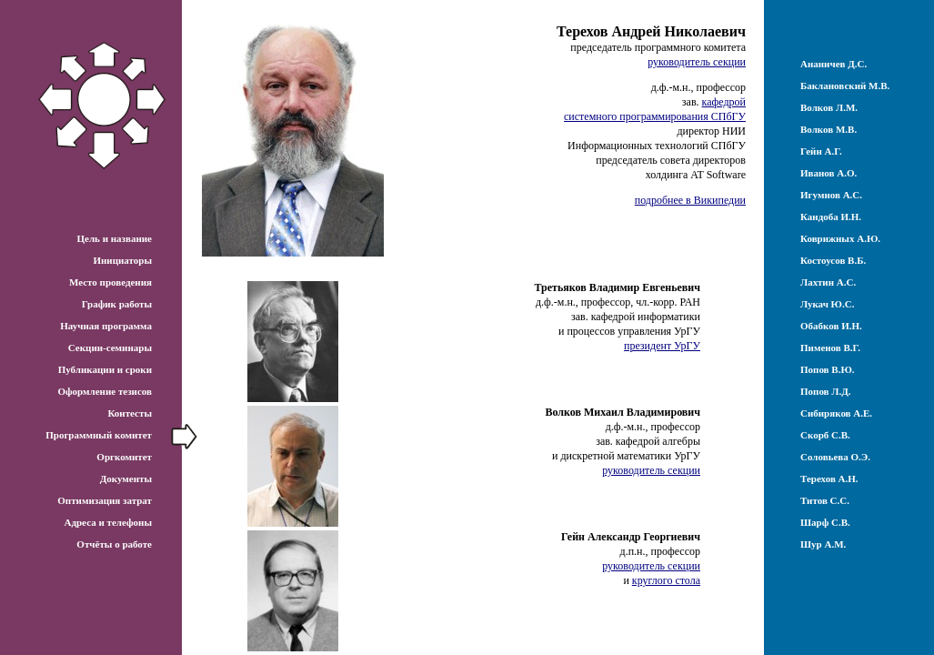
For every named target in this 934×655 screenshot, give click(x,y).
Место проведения (110, 282)
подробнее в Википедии (690, 200)
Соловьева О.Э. (835, 456)
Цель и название (114, 238)
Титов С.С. (824, 500)
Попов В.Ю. (827, 369)
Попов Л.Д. (825, 391)
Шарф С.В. (825, 522)
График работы (117, 303)
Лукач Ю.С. (827, 303)
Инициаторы (122, 260)
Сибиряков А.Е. (836, 413)
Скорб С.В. (825, 434)
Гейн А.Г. (821, 151)
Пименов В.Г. (830, 347)
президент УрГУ (662, 345)
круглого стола (666, 580)
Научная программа (106, 325)
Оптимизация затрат (104, 500)
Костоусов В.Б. (833, 260)
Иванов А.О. (828, 172)
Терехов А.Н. (829, 478)
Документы (126, 478)
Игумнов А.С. (831, 194)
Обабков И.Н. (831, 325)
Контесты (129, 413)
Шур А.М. (823, 544)
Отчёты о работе (114, 544)
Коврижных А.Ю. (840, 238)
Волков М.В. (828, 129)
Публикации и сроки (105, 369)
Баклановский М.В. (844, 85)
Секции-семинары (110, 347)
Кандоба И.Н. (830, 216)
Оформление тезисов (104, 391)
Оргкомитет (124, 456)
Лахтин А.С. (828, 282)
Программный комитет (98, 434)
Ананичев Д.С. (833, 63)
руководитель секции (697, 61)
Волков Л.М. (829, 107)
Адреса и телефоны (108, 522)
